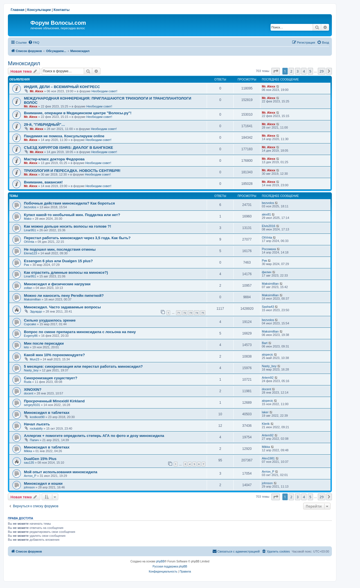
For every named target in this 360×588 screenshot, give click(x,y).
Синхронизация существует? (50, 378)
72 (184, 313)
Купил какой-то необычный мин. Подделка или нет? (72, 215)
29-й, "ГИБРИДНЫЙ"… (44, 124)
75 (202, 313)
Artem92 (268, 377)
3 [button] (298, 71)
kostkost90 (37, 417)
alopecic (267, 354)
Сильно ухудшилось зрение (50, 320)
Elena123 (30, 253)
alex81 (266, 214)
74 (196, 313)
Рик (26, 264)
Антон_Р (30, 475)
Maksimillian (270, 283)
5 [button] (310, 71)
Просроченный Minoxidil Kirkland (54, 401)
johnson (29, 487)
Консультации (39, 10)
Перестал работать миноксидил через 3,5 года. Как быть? (77, 238)
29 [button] (322, 71)
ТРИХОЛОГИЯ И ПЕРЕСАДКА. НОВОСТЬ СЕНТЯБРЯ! (72, 171)
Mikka (28, 451)
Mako (28, 218)
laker (265, 412)
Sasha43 (268, 306)
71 (178, 313)
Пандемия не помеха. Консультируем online (64, 136)
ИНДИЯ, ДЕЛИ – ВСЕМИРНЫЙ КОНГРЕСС (62, 87)
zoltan (28, 287)
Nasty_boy (31, 370)
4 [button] (304, 71)
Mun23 (34, 359)
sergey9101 (32, 405)
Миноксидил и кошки (43, 483)
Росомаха (269, 249)
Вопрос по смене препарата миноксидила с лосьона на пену (80, 332)
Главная (17, 10)
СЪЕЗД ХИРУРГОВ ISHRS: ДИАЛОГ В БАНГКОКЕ (68, 147)
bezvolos (30, 207)
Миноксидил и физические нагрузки (57, 284)
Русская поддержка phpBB (169, 566)
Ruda (27, 381)
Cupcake (30, 324)
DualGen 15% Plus (40, 459)
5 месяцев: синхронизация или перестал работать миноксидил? (83, 366)
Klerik (266, 423)
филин (266, 272)
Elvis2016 (268, 226)
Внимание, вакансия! (43, 182)
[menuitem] (33, 42)
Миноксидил (24, 63)
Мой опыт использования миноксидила (60, 472)
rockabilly (36, 428)
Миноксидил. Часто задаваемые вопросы (62, 307)
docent (28, 393)
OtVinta (29, 241)
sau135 (29, 462)
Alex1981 (268, 458)
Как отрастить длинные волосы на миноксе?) (66, 272)
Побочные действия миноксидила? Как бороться (69, 203)
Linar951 (30, 230)
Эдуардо (36, 311)
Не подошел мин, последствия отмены (60, 249)
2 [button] (291, 71)
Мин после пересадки (44, 343)
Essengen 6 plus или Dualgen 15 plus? (58, 261)
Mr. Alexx (36, 91)
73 (190, 313)
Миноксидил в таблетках (46, 412)
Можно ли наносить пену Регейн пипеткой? (64, 295)
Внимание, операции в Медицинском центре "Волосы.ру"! (77, 113)
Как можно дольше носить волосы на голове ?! (67, 226)
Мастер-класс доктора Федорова (54, 159)
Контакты (62, 10)
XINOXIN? (32, 389)
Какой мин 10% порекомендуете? (54, 355)
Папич (34, 440)
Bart (264, 343)
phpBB (160, 561)
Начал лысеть (37, 424)
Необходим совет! (104, 91)
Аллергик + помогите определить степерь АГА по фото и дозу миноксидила (94, 436)
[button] (275, 71)
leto (26, 347)
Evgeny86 (31, 335)
